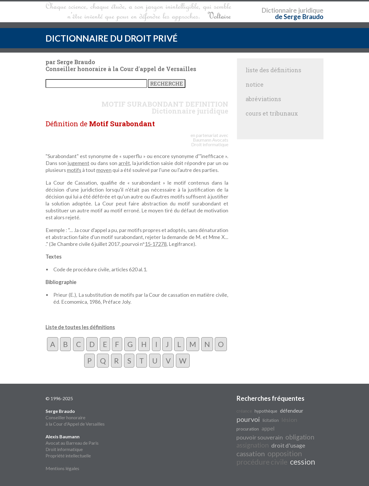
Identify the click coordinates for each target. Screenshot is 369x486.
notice (254, 84)
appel (267, 428)
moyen (104, 170)
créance (244, 410)
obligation (299, 437)
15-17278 (156, 244)
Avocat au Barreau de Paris (72, 443)
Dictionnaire (279, 10)
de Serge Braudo (299, 17)
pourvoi (248, 419)
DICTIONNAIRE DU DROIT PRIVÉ (112, 38)
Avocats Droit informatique (209, 142)
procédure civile (261, 461)
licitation (271, 420)
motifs (74, 170)
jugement (78, 163)
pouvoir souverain (259, 437)
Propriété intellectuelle (68, 455)
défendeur (291, 411)
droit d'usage (288, 445)
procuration (247, 428)
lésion (289, 419)
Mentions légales (62, 468)
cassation (250, 453)
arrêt (124, 163)
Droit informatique (64, 449)
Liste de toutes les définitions (80, 327)
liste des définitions (273, 70)
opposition (285, 453)
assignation (252, 445)
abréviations (263, 99)
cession (302, 461)
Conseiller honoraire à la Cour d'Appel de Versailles (75, 417)
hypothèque (266, 411)
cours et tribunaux (272, 113)
